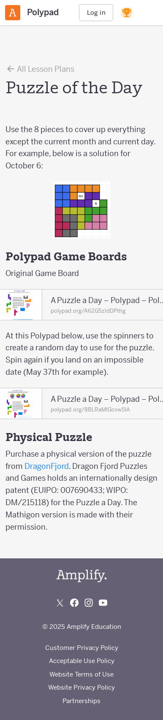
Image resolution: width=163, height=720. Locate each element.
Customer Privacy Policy (81, 648)
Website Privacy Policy (81, 687)
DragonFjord (46, 466)
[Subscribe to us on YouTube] (103, 602)
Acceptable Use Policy (81, 661)
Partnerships (81, 701)
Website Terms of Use (81, 674)
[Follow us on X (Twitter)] (60, 602)
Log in (96, 12)
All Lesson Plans (39, 69)
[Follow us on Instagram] (89, 602)
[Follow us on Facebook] (74, 602)
